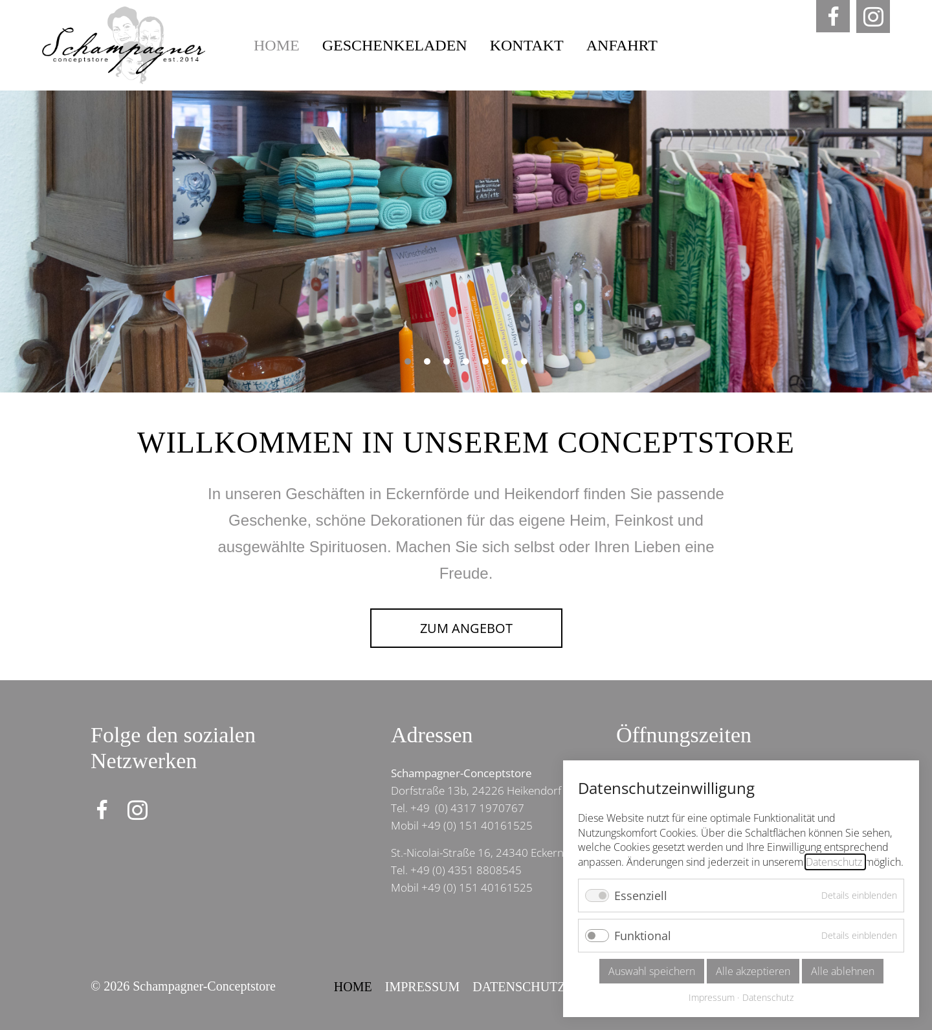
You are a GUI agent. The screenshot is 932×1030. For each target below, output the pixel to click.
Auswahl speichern (651, 971)
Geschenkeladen (394, 45)
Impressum (422, 987)
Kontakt (527, 45)
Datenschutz (518, 987)
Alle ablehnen (842, 971)
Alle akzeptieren (753, 971)
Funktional (642, 935)
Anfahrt (622, 45)
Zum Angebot (466, 628)
